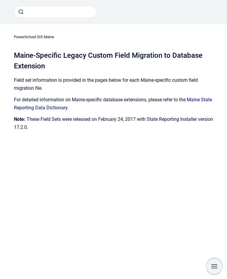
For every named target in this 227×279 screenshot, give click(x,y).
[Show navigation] (214, 266)
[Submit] (21, 12)
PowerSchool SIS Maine (34, 37)
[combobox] (55, 11)
